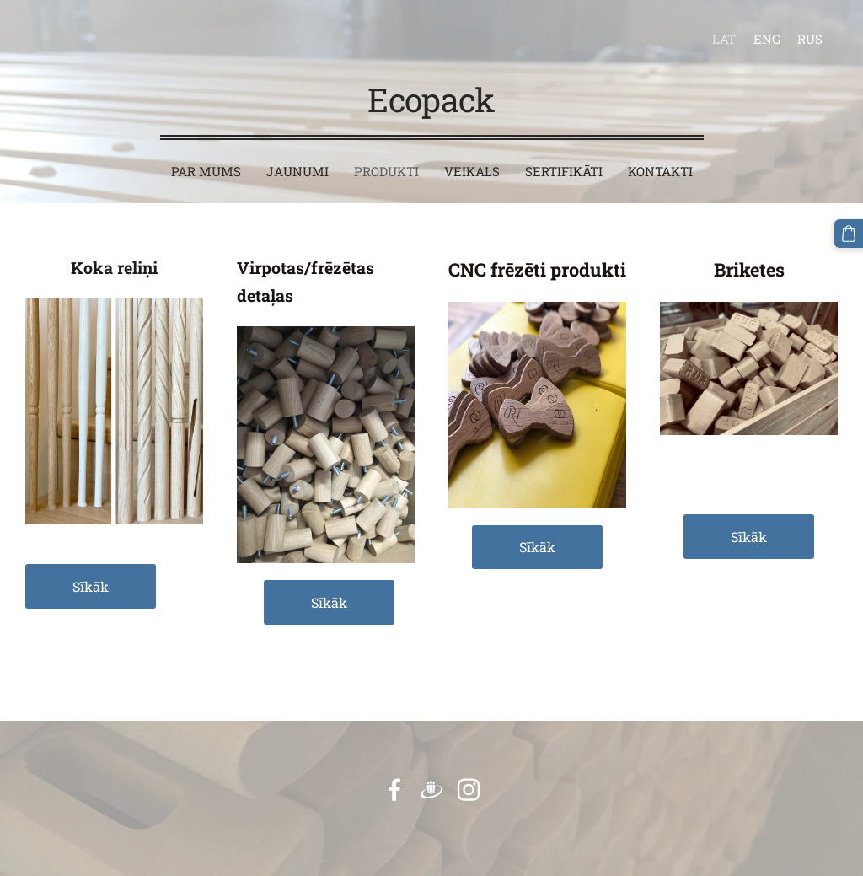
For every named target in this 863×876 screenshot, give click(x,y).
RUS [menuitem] (810, 38)
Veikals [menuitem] (472, 171)
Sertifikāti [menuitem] (564, 171)
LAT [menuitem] (724, 38)
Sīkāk (90, 586)
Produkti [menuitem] (386, 171)
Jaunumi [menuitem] (297, 171)
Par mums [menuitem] (206, 171)
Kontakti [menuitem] (660, 171)
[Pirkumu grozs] (848, 233)
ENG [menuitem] (766, 38)
